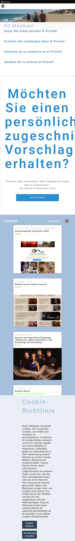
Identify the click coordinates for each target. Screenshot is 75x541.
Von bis (35, 228)
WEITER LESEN (37, 197)
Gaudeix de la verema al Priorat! (29, 62)
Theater (19, 393)
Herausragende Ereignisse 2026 (32, 231)
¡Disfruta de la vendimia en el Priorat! (33, 51)
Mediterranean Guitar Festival (31, 284)
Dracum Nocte (22, 391)
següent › (67, 221)
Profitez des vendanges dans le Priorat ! (35, 41)
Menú (4, 4)
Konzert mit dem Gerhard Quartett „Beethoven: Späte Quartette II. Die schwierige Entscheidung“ (33, 340)
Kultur (18, 233)
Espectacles (38, 393)
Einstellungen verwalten (30, 534)
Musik (18, 287)
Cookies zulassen (29, 524)
